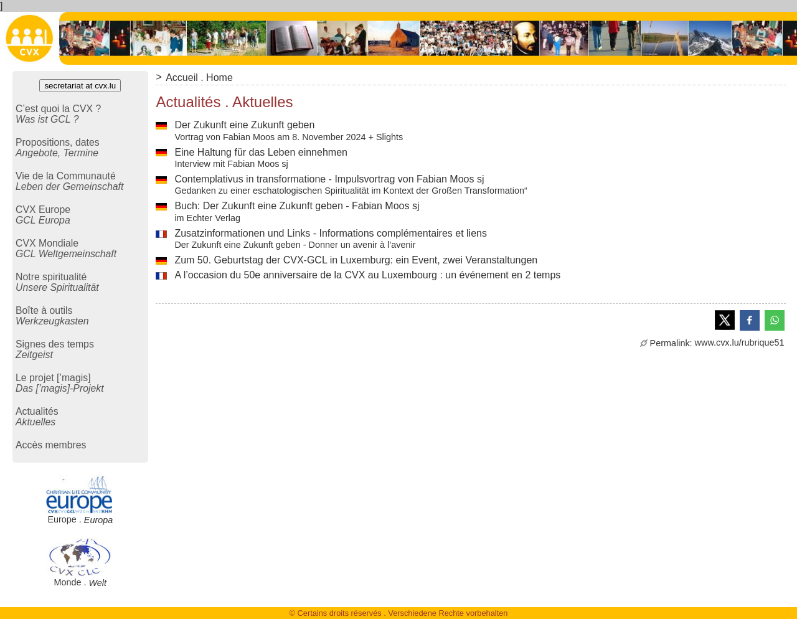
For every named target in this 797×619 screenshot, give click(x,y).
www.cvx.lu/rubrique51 (712, 342)
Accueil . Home (199, 77)
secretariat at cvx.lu (80, 85)
